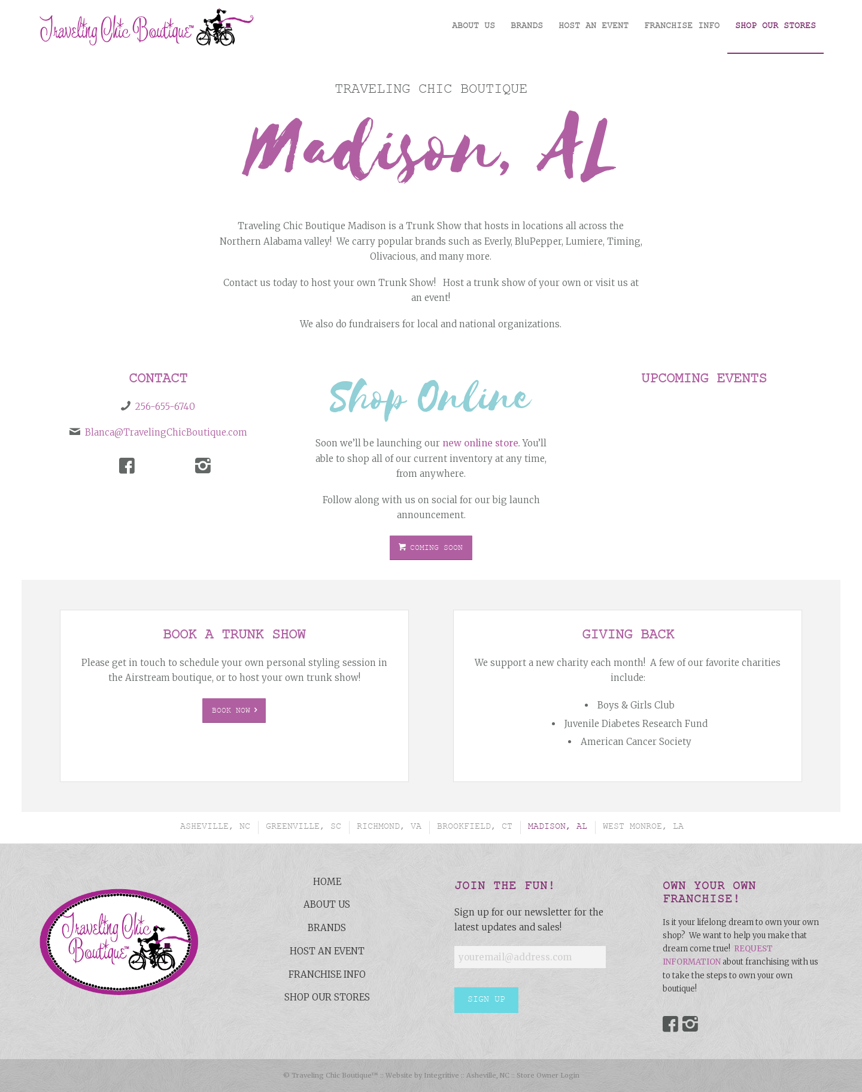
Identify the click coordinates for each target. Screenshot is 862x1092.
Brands (327, 927)
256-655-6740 (165, 406)
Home (327, 881)
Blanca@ (104, 432)
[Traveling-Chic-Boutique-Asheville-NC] (146, 27)
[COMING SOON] (431, 548)
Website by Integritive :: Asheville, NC (447, 1075)
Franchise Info (327, 974)
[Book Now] (234, 710)
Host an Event (327, 951)
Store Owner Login (548, 1075)
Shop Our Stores (327, 997)
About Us (326, 904)
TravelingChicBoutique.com (185, 432)
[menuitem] (473, 27)
